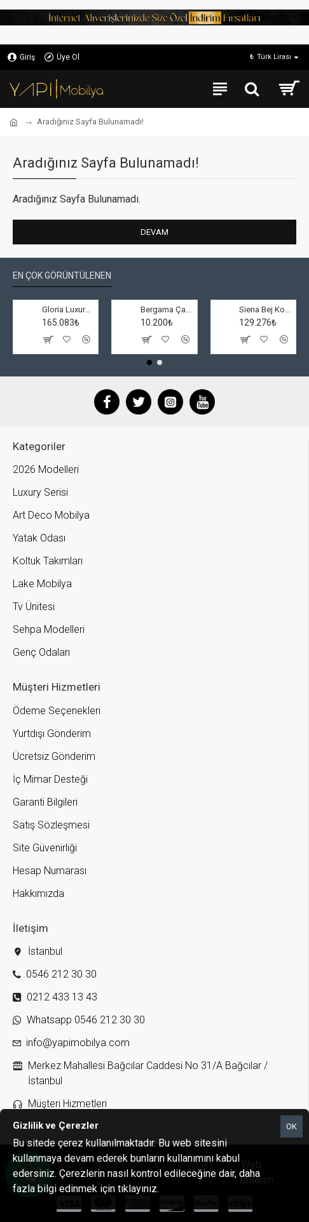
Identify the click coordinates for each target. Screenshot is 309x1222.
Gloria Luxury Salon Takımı (67, 309)
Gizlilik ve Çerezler (201, 1189)
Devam (154, 232)
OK (291, 1126)
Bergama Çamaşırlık (166, 309)
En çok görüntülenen (62, 275)
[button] (149, 362)
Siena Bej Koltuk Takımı (265, 309)
